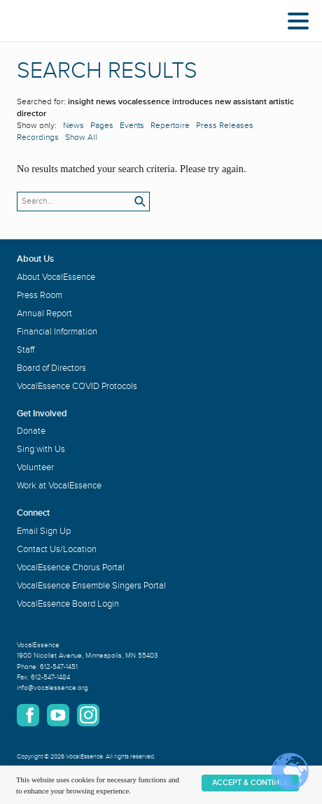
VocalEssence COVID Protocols (77, 386)
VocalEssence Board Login (68, 603)
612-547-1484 (50, 677)
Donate (31, 431)
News (73, 125)
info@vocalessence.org (52, 688)
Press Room (39, 295)
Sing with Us (41, 449)
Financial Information (57, 331)
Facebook (28, 715)
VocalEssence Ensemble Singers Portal (91, 585)
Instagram (88, 715)
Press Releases (224, 125)
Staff (25, 349)
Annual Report (44, 313)
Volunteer (35, 467)
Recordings (38, 137)
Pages (101, 125)
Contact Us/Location (57, 549)
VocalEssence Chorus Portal (71, 567)
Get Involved (42, 413)
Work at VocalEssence (59, 485)
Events (132, 125)
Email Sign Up (44, 531)
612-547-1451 (59, 667)
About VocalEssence (56, 277)
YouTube (58, 715)
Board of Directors (51, 368)
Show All (81, 137)
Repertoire (170, 125)
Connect (33, 513)
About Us (35, 259)
